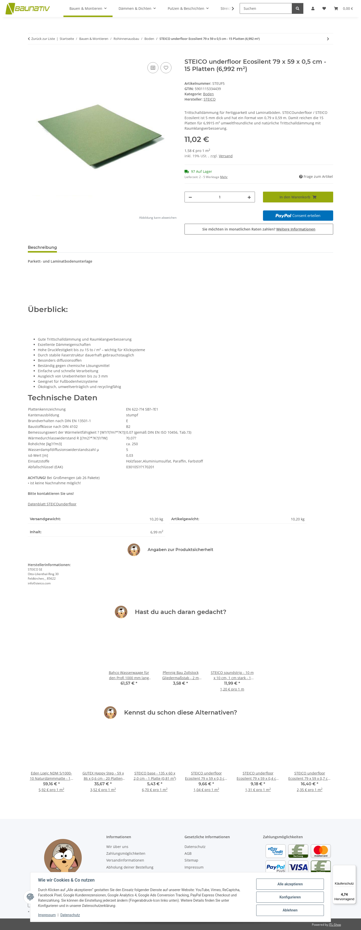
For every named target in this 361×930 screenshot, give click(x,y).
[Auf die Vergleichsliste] (152, 67)
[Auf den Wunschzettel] (165, 67)
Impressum (47, 915)
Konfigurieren (289, 897)
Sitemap (191, 860)
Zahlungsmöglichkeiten (125, 853)
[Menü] (353, 868)
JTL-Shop (335, 924)
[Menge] (220, 197)
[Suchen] (266, 8)
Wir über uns (117, 846)
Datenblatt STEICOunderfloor (52, 504)
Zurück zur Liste (43, 38)
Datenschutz (70, 915)
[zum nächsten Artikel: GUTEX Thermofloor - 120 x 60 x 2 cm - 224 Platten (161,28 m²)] (328, 38)
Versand (226, 155)
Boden (208, 94)
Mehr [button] (224, 177)
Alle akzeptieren (289, 884)
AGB (188, 853)
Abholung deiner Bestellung (129, 867)
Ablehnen (289, 910)
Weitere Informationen (295, 229)
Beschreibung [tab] (42, 247)
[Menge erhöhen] (249, 197)
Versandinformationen (125, 860)
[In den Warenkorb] (32, 55)
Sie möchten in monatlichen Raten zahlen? (258, 229)
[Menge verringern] (190, 197)
